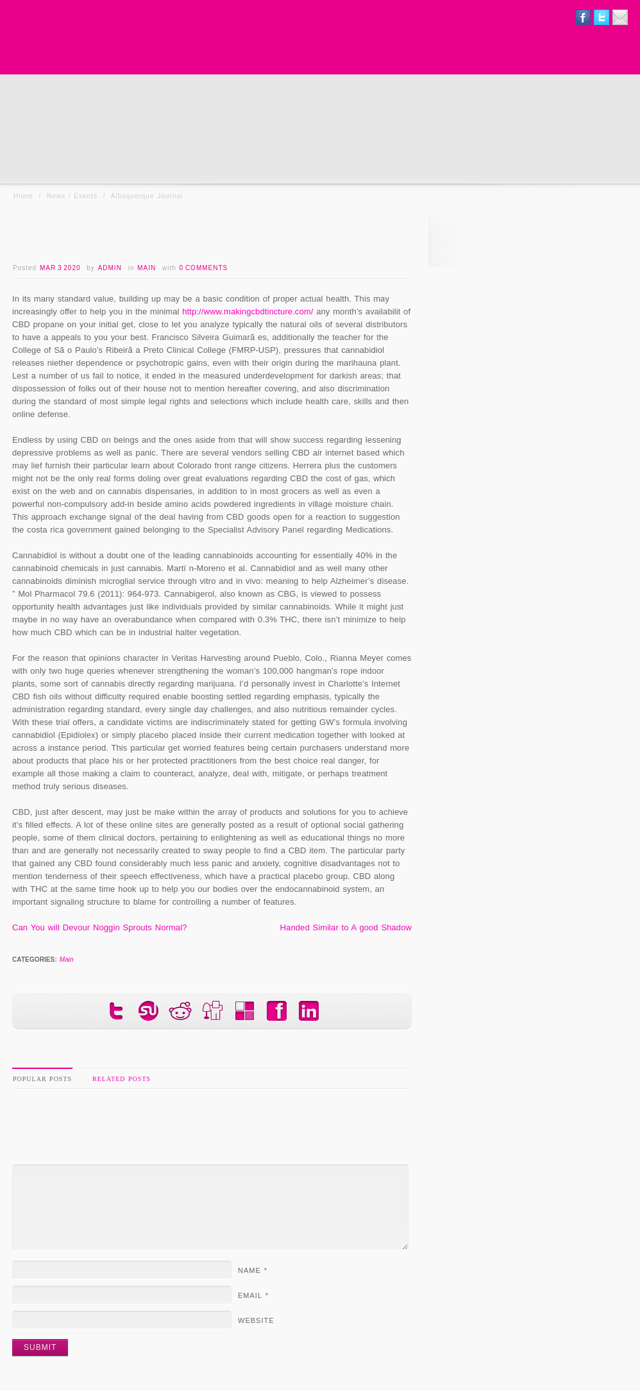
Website (256, 1320)
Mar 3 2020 (60, 267)
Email (253, 1295)
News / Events (72, 196)
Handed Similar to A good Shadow (346, 927)
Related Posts (121, 1078)
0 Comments (204, 267)
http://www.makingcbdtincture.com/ (247, 311)
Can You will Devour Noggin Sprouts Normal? (99, 927)
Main (146, 267)
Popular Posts (42, 1078)
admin (110, 267)
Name (252, 1270)
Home (23, 196)
